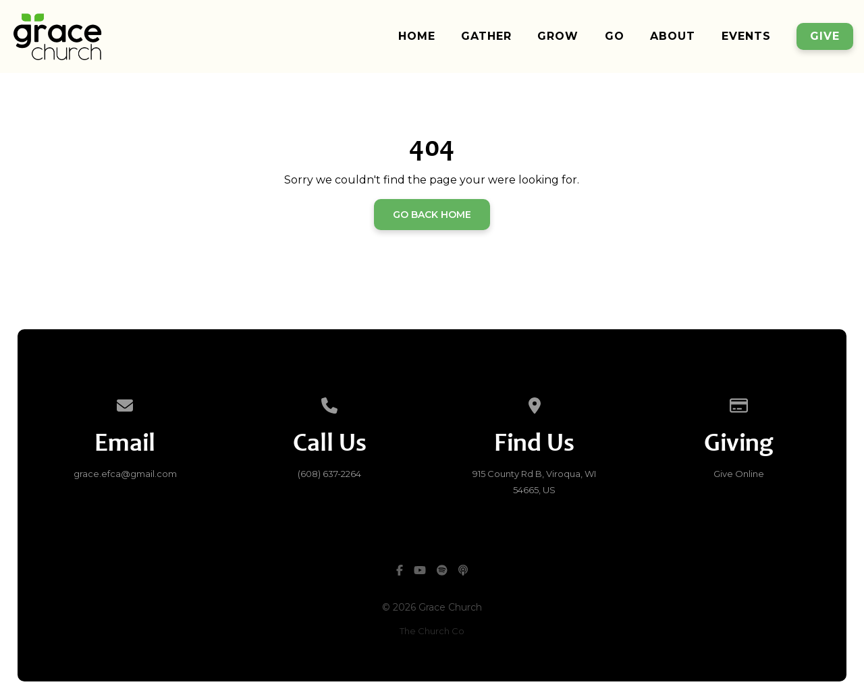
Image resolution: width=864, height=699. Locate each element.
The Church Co (432, 630)
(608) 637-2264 (329, 473)
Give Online (738, 473)
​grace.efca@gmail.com (125, 473)
